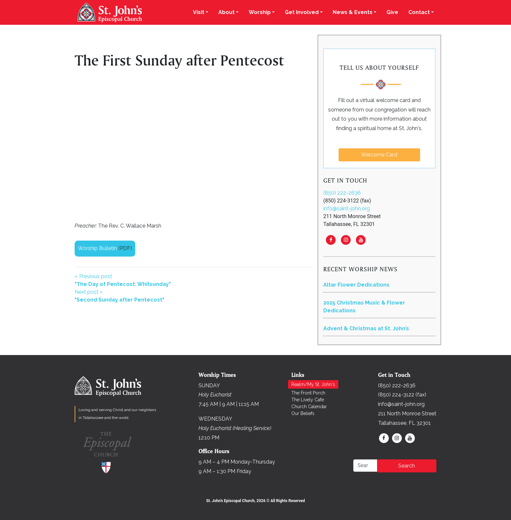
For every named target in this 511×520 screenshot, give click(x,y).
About (226, 12)
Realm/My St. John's (313, 384)
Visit (198, 12)
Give (392, 12)
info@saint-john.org (346, 208)
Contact (419, 12)
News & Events (352, 12)
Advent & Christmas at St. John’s (366, 328)
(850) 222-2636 (342, 193)
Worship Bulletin (97, 248)
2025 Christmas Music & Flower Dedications (364, 307)
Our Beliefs (302, 413)
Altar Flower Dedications (356, 285)
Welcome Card (379, 155)
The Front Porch (308, 392)
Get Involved (302, 12)
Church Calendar (309, 406)
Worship (260, 12)
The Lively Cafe (307, 399)
